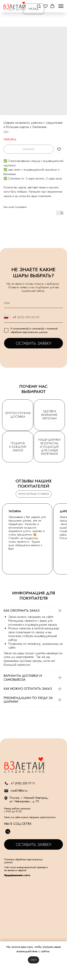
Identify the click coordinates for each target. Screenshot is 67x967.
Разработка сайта (13, 875)
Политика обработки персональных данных (23, 861)
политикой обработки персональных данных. (34, 330)
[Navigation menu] (60, 6)
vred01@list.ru (19, 790)
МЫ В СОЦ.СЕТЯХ (17, 823)
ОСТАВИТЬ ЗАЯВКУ (33, 343)
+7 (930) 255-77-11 (23, 783)
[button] (39, 6)
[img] (6, 791)
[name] (33, 303)
